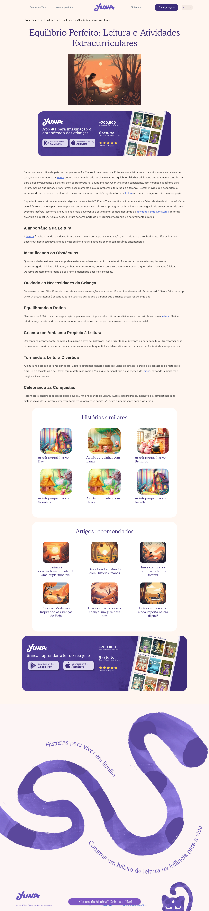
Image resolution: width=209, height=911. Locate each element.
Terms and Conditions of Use (134, 905)
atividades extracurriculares (153, 211)
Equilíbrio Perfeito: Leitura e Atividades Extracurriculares (77, 20)
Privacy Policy (107, 905)
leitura (60, 177)
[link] (55, 143)
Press (89, 905)
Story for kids (31, 20)
